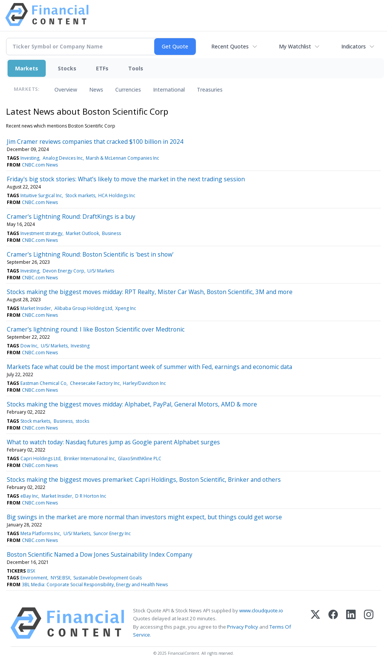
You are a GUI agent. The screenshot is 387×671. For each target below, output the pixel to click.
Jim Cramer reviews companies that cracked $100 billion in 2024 (95, 141)
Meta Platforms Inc (40, 533)
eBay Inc (29, 496)
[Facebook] (333, 623)
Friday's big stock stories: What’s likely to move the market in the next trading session (126, 179)
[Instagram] (368, 623)
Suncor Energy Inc (112, 533)
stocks (82, 421)
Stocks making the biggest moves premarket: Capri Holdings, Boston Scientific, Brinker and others (144, 479)
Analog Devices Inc (63, 158)
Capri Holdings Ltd (40, 458)
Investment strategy (41, 233)
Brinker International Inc (89, 458)
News (96, 89)
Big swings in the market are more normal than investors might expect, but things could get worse (144, 517)
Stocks (67, 68)
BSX (31, 571)
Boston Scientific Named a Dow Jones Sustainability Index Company (99, 554)
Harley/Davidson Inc (144, 383)
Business (111, 233)
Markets (26, 68)
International (169, 89)
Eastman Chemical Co (43, 383)
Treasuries (210, 89)
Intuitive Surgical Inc (41, 195)
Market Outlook (82, 233)
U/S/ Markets (100, 271)
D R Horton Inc (90, 496)
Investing (29, 158)
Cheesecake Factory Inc (95, 383)
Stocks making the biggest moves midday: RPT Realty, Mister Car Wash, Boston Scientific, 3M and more (150, 292)
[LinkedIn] (351, 623)
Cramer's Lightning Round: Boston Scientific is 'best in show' (90, 254)
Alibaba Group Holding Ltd (83, 308)
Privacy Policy (242, 626)
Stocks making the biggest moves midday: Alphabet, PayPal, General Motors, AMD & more (132, 404)
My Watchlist (295, 46)
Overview (65, 89)
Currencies (128, 89)
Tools (135, 68)
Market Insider (35, 308)
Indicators (353, 46)
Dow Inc (28, 346)
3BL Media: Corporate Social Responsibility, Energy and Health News (95, 584)
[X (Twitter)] (315, 623)
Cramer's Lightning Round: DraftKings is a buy (71, 216)
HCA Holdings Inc (116, 195)
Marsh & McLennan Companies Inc (122, 158)
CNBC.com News (40, 165)
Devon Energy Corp (63, 271)
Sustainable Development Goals (107, 577)
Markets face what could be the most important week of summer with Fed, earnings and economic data (149, 367)
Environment (33, 577)
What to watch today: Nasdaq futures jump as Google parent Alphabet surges (113, 442)
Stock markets (80, 195)
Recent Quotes (230, 46)
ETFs (102, 68)
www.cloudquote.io (261, 610)
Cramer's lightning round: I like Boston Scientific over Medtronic (95, 329)
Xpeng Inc (125, 308)
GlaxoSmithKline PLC (139, 458)
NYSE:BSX (60, 577)
